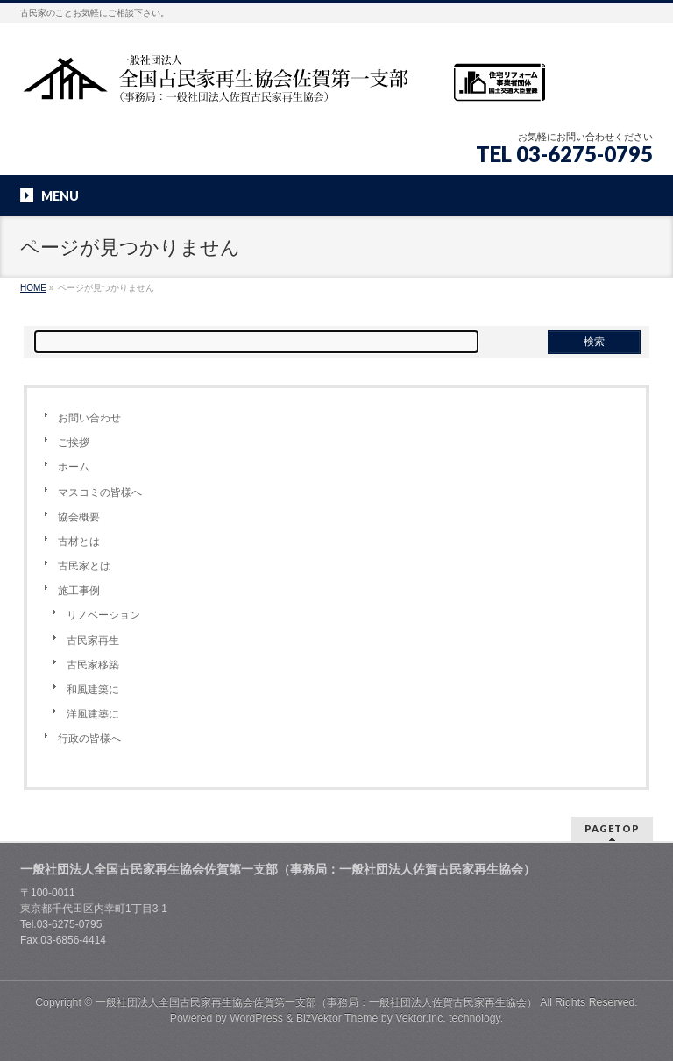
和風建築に (93, 689)
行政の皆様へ (89, 738)
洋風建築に (93, 714)
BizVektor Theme (337, 1018)
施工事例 (79, 590)
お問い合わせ (89, 418)
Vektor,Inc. (420, 1018)
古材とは (79, 541)
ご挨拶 (73, 442)
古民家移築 (93, 665)
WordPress (256, 1018)
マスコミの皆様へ (100, 492)
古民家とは (84, 566)
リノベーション (103, 615)
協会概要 (79, 517)
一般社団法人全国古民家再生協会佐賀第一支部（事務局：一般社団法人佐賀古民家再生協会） (316, 1002)
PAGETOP (612, 828)
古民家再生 (93, 640)
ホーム (73, 467)
